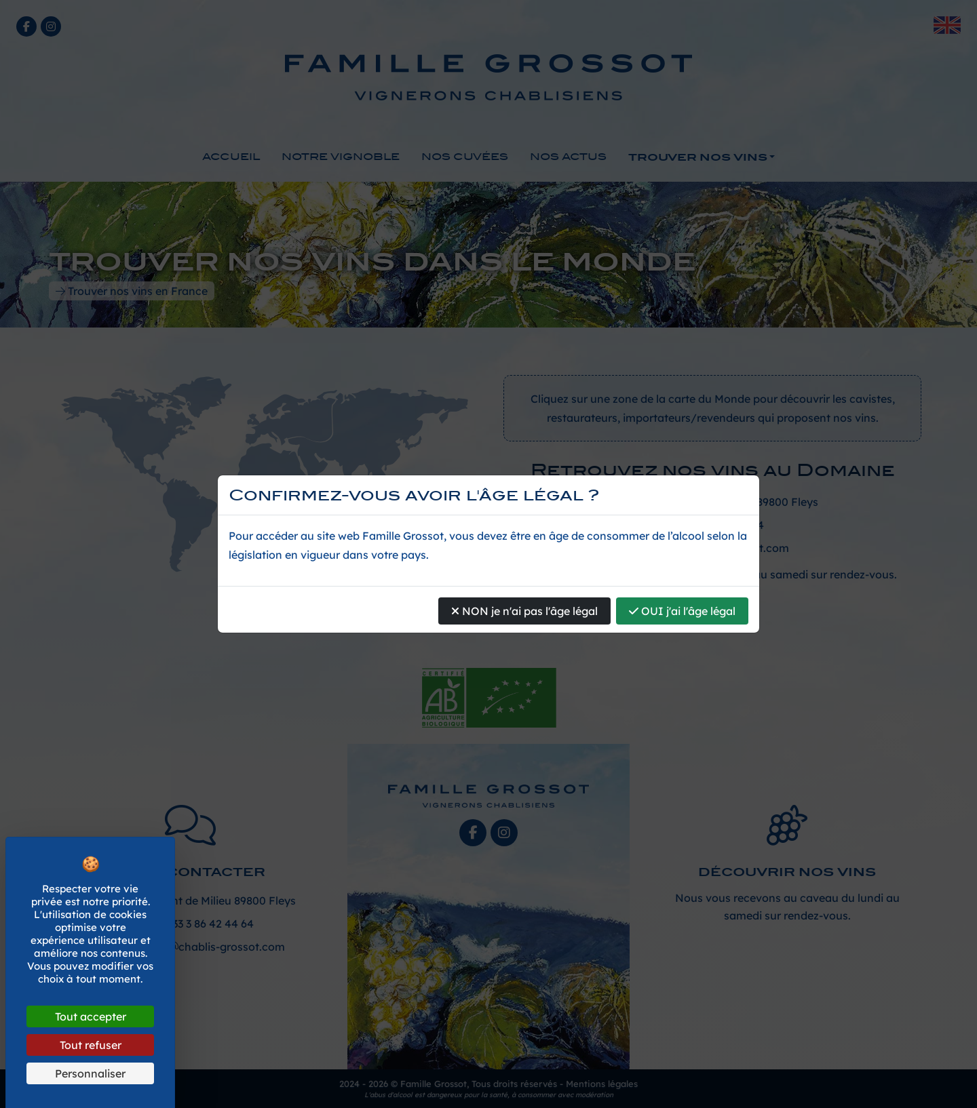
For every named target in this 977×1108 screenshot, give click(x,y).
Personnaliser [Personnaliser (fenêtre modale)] (90, 1073)
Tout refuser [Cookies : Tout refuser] (90, 1045)
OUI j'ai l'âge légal (682, 611)
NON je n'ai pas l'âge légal (524, 611)
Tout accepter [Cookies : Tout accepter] (90, 1016)
